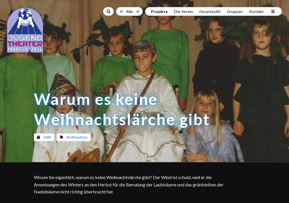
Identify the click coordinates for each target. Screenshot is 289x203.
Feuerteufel (210, 11)
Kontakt (256, 11)
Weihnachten (76, 137)
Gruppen (235, 11)
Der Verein (183, 11)
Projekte (159, 11)
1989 (47, 137)
